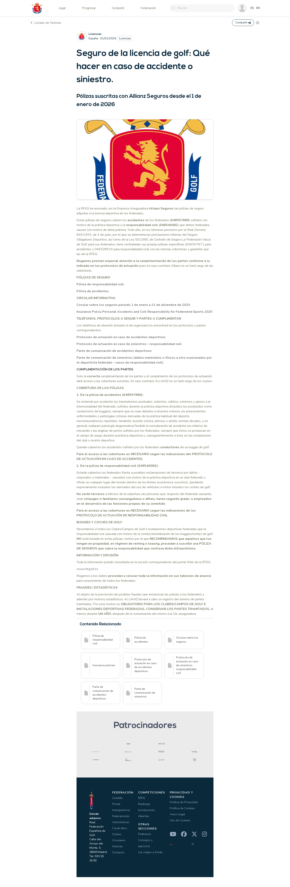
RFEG (141, 798)
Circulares (118, 840)
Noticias (117, 846)
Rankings (144, 804)
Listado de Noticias (46, 23)
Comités (117, 798)
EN (258, 8)
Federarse (144, 834)
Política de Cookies (182, 808)
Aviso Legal (177, 814)
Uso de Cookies (180, 820)
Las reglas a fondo (150, 852)
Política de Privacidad (184, 802)
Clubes (116, 834)
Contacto (118, 853)
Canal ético (119, 828)
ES (252, 8)
